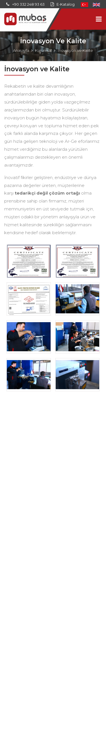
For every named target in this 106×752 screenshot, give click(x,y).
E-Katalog (66, 4)
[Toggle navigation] (99, 19)
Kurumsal (43, 50)
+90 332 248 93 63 (28, 4)
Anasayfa (21, 50)
